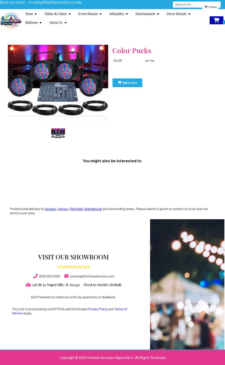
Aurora (63, 209)
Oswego (50, 209)
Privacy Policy (97, 309)
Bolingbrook (93, 209)
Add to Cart (127, 83)
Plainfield (76, 209)
